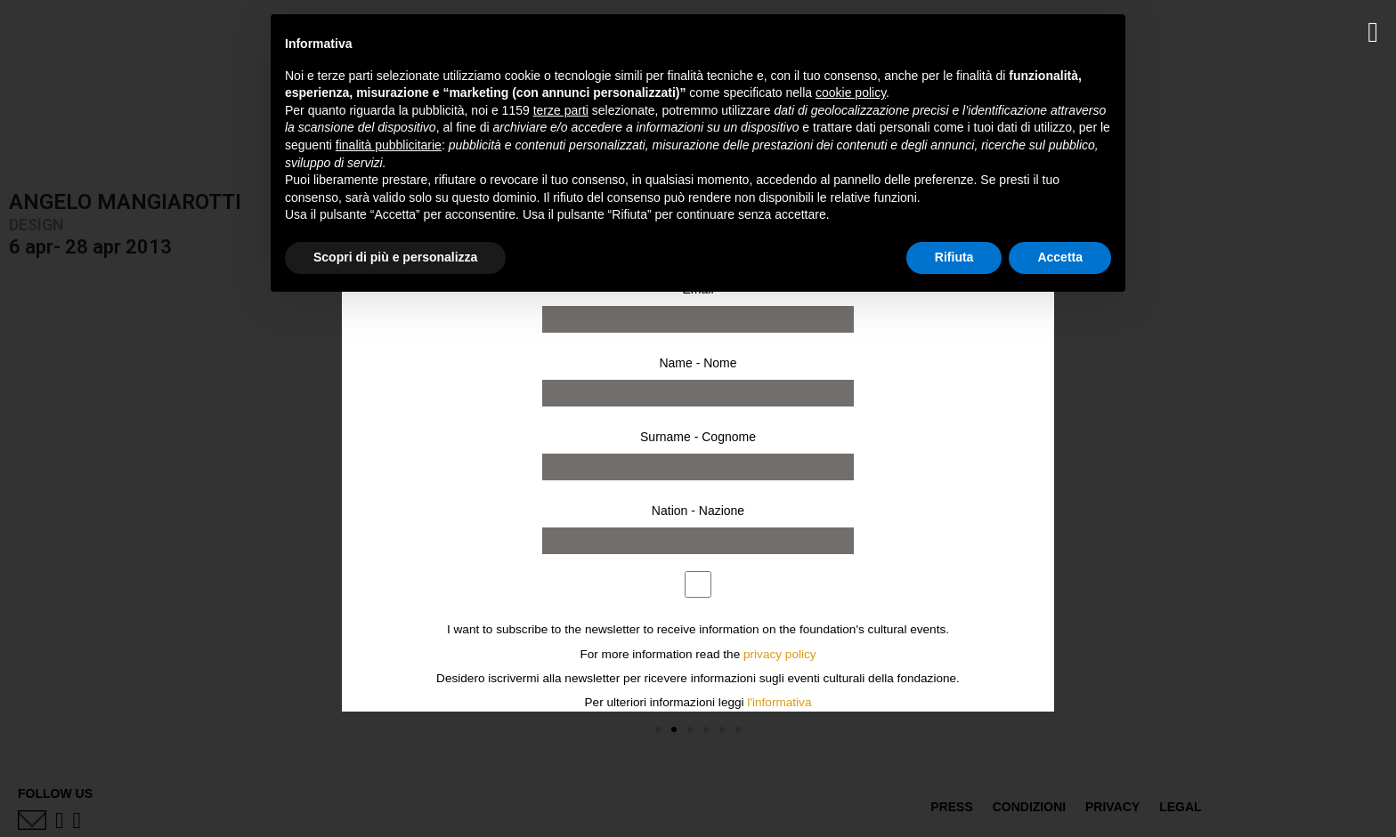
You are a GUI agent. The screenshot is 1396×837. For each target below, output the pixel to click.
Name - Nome (697, 363)
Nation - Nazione (698, 510)
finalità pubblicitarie (389, 145)
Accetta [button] (1060, 257)
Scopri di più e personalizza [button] (395, 257)
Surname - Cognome (698, 437)
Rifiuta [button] (954, 257)
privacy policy (779, 654)
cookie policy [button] (851, 92)
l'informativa (779, 702)
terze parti (560, 110)
